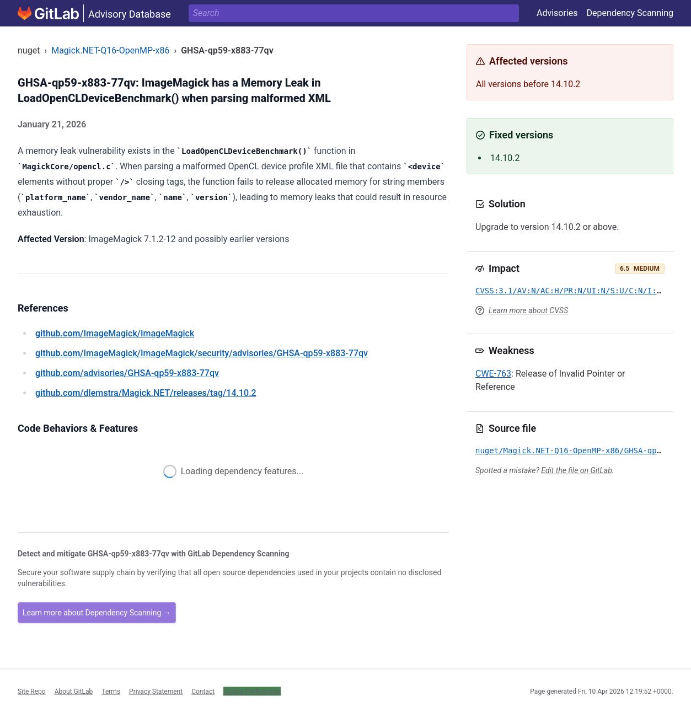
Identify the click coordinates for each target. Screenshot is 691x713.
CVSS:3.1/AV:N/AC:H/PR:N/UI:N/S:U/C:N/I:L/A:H (577, 290)
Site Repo (32, 691)
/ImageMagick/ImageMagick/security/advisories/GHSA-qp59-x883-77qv (201, 353)
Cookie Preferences (252, 691)
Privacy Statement (156, 691)
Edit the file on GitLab (576, 470)
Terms (110, 691)
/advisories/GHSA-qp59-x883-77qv (127, 373)
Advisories (557, 13)
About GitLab (74, 691)
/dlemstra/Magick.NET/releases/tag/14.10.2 (145, 393)
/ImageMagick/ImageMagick (114, 333)
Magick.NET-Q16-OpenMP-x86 (110, 50)
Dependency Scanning (629, 13)
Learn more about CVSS (528, 310)
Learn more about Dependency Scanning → (97, 612)
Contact (203, 691)
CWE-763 (493, 373)
